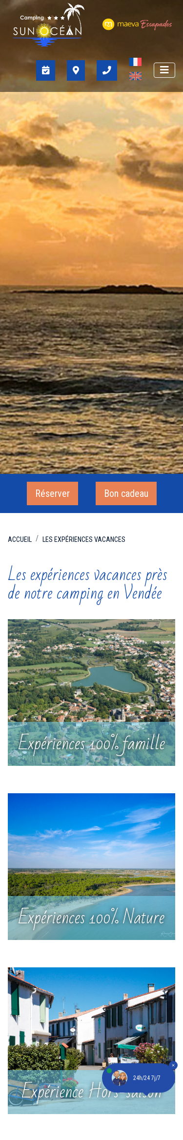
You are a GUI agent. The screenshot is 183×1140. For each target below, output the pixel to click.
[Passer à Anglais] (135, 77)
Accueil (20, 539)
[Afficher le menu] (164, 70)
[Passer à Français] (135, 63)
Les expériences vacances (83, 539)
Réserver (52, 493)
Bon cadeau (126, 493)
